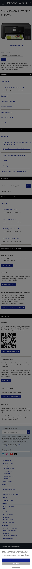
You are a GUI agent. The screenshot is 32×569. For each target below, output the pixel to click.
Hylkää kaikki (16, 563)
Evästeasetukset (16, 567)
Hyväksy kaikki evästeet (16, 560)
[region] (16, 559)
